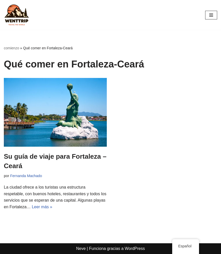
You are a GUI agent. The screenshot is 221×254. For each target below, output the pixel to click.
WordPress (135, 248)
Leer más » (42, 207)
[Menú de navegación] (211, 15)
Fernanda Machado (26, 176)
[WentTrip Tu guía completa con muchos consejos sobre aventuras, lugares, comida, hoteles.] (16, 15)
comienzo (11, 48)
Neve (81, 248)
